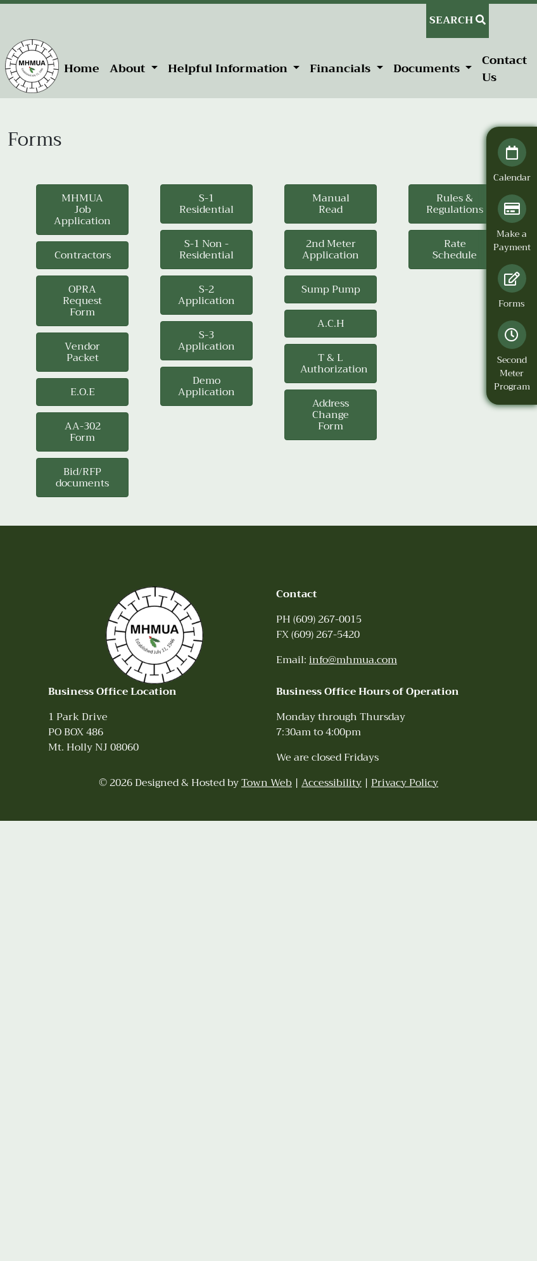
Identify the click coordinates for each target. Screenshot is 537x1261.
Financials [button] (342, 68)
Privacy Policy (404, 783)
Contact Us (504, 68)
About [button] (129, 68)
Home (81, 68)
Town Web (266, 783)
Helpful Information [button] (229, 68)
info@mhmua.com (353, 660)
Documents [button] (428, 68)
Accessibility (331, 783)
